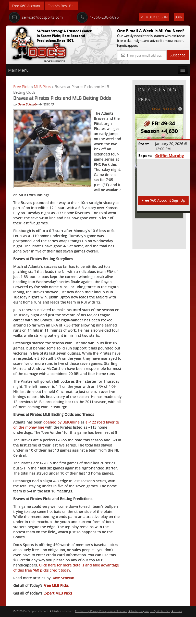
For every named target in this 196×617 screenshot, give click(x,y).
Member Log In (154, 17)
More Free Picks (167, 109)
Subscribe (178, 55)
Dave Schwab (26, 104)
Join (178, 17)
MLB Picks (42, 86)
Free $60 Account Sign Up (163, 200)
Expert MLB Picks (57, 593)
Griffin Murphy (169, 155)
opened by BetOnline (61, 422)
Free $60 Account (26, 5)
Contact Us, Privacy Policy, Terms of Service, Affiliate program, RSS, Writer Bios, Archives (128, 611)
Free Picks (21, 86)
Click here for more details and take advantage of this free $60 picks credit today (66, 568)
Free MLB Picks (56, 585)
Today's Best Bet (61, 5)
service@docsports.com (36, 17)
